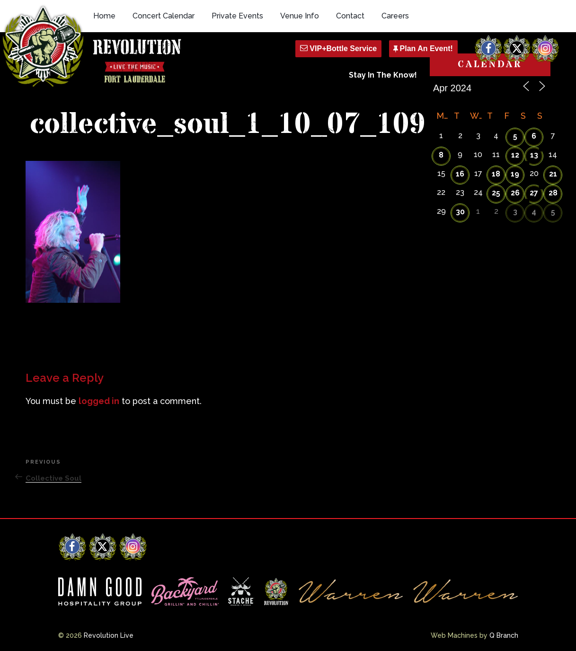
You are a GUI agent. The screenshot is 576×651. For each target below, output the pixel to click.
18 (496, 173)
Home (104, 15)
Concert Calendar (164, 15)
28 (553, 192)
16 (460, 173)
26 (515, 192)
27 (534, 192)
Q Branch (503, 635)
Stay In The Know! (383, 74)
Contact (350, 15)
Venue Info (299, 15)
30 (460, 211)
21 (553, 173)
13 (534, 154)
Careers (395, 15)
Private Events (237, 15)
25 (496, 192)
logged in (99, 401)
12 (515, 154)
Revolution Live (108, 635)
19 (515, 173)
